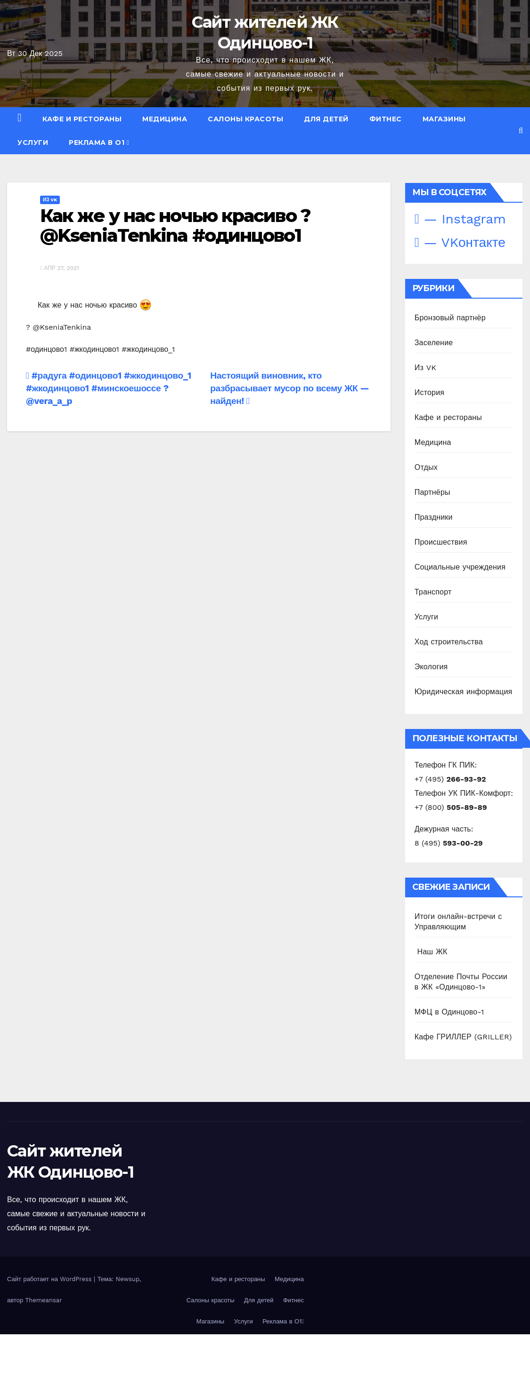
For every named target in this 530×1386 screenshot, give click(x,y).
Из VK (50, 199)
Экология (431, 666)
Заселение (434, 342)
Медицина (164, 119)
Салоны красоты (245, 119)
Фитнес (385, 119)
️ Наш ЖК (431, 951)
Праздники (434, 517)
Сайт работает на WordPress (50, 1279)
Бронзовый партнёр (450, 317)
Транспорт (433, 591)
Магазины (444, 119)
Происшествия (441, 542)
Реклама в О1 (99, 142)
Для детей (326, 119)
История (429, 392)
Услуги (32, 142)
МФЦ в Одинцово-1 (449, 1011)
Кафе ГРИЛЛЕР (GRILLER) (463, 1036)
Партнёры (432, 492)
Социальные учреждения (460, 566)
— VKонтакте (460, 242)
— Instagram (460, 219)
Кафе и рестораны (82, 119)
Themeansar (43, 1300)
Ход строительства (449, 641)
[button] (521, 130)
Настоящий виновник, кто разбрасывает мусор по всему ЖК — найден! (289, 388)
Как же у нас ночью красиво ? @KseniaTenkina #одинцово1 (175, 225)
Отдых (426, 467)
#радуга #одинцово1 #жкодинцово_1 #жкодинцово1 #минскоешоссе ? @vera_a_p (108, 388)
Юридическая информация (464, 691)
